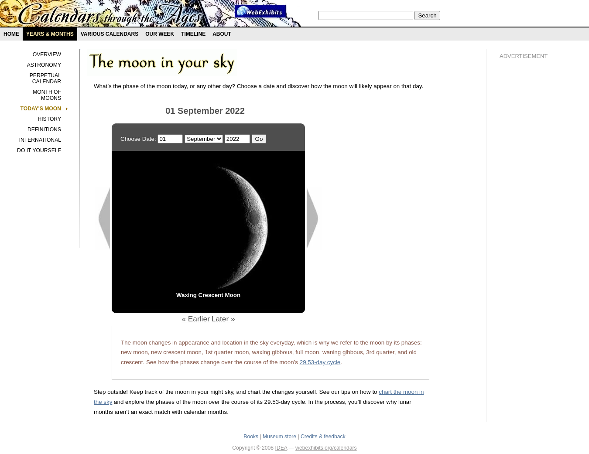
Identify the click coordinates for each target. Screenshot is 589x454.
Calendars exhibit (110, 15)
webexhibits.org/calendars (326, 448)
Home (11, 34)
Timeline (193, 34)
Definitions (44, 129)
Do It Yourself (39, 150)
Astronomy (44, 65)
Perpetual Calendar (45, 78)
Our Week (159, 34)
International (40, 140)
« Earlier (195, 318)
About (221, 34)
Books (250, 437)
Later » (223, 318)
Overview (47, 54)
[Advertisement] (534, 214)
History (49, 119)
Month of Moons (47, 95)
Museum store (279, 437)
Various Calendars (109, 34)
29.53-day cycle (320, 362)
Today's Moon (41, 109)
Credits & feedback (323, 437)
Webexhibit (260, 11)
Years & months (50, 34)
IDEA (281, 448)
